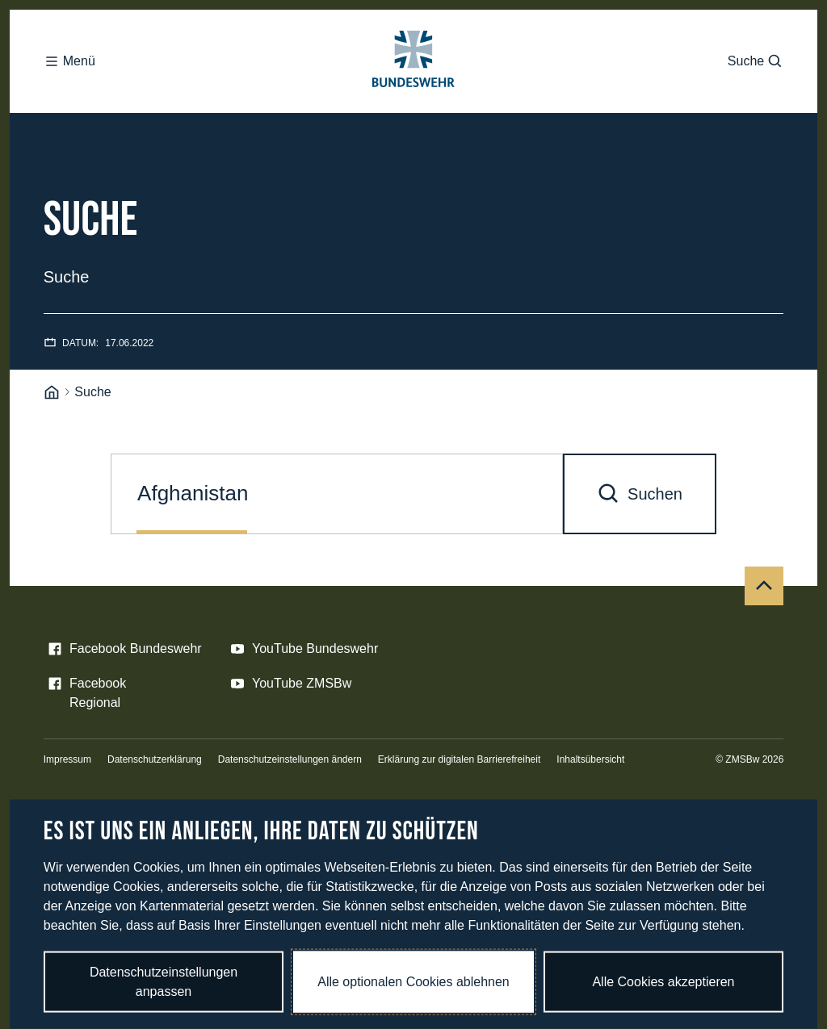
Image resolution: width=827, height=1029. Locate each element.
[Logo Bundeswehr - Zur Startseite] (413, 61)
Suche (755, 61)
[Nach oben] (764, 586)
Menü (69, 61)
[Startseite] (52, 392)
